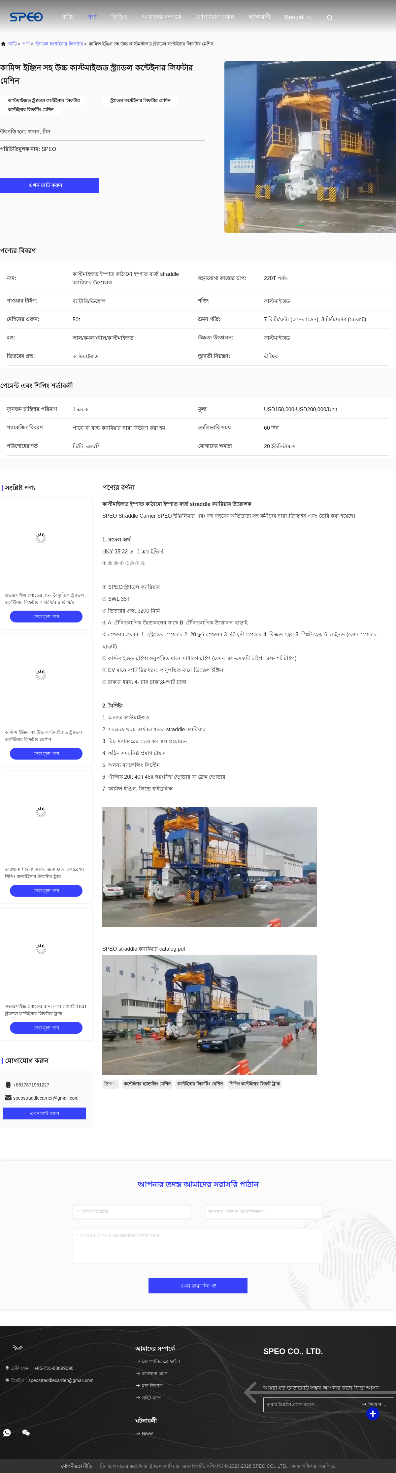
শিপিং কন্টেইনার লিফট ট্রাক (254, 1083)
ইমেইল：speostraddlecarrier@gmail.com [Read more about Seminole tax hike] (49, 1380)
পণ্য (92, 17)
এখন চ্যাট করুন (50, 185)
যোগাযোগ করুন (215, 17)
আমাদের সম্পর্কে (162, 17)
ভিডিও (119, 17)
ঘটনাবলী (259, 17)
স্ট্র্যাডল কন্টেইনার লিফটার (59, 43)
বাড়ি (67, 17)
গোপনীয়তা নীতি (76, 1466)
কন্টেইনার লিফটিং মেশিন (200, 1083)
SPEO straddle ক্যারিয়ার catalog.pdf (143, 949)
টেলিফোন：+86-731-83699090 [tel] (39, 1368)
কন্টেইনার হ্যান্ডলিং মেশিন (147, 1083)
